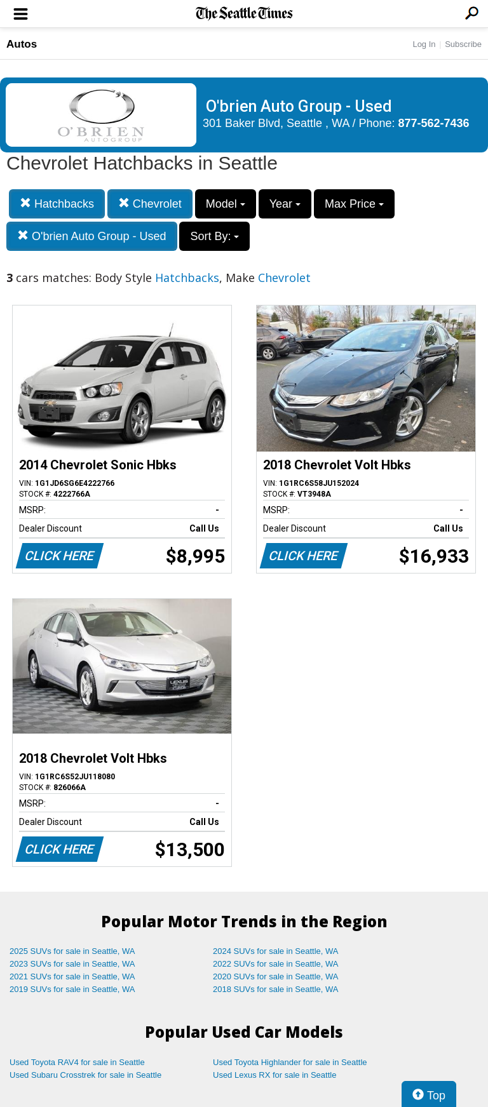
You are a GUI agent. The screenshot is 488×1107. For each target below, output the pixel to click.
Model (225, 204)
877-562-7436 (434, 123)
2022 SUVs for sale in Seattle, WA (276, 964)
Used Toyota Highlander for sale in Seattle (290, 1062)
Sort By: (214, 236)
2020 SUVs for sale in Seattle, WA (276, 976)
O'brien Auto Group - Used (91, 236)
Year (285, 204)
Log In (423, 44)
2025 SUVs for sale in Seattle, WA (72, 951)
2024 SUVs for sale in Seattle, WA (276, 951)
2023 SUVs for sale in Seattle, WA (72, 964)
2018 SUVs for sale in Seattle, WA (276, 989)
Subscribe (463, 44)
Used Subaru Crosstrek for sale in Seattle (85, 1075)
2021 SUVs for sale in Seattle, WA (72, 976)
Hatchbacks (57, 203)
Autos (21, 44)
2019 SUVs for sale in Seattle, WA (72, 989)
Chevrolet (150, 203)
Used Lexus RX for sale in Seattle (274, 1075)
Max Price (354, 204)
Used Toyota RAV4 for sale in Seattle (77, 1062)
